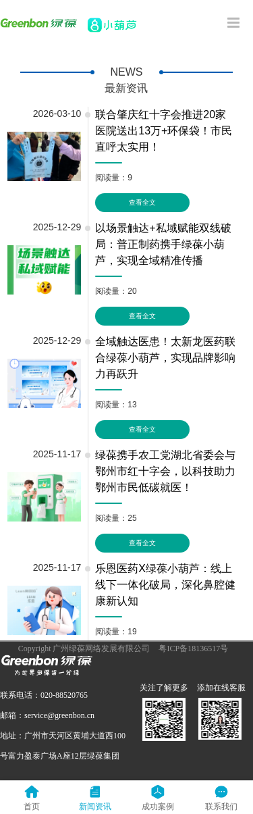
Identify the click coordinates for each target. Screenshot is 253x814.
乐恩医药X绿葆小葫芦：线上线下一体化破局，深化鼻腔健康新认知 (165, 585)
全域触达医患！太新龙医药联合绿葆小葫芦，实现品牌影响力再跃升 (165, 358)
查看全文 (142, 202)
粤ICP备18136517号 (193, 648)
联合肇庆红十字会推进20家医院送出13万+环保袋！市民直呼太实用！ (163, 131)
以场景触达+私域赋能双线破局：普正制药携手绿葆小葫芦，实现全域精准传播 (163, 244)
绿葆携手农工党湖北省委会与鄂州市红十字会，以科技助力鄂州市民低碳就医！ (165, 471)
